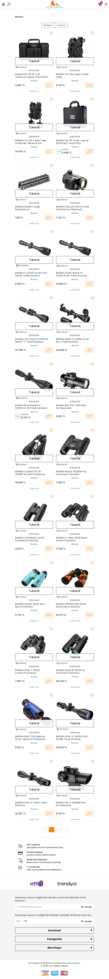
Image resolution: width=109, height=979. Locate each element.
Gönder (86, 907)
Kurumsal (54, 930)
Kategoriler (54, 939)
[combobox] (18, 921)
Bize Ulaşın (54, 947)
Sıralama (61, 25)
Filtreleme (48, 25)
